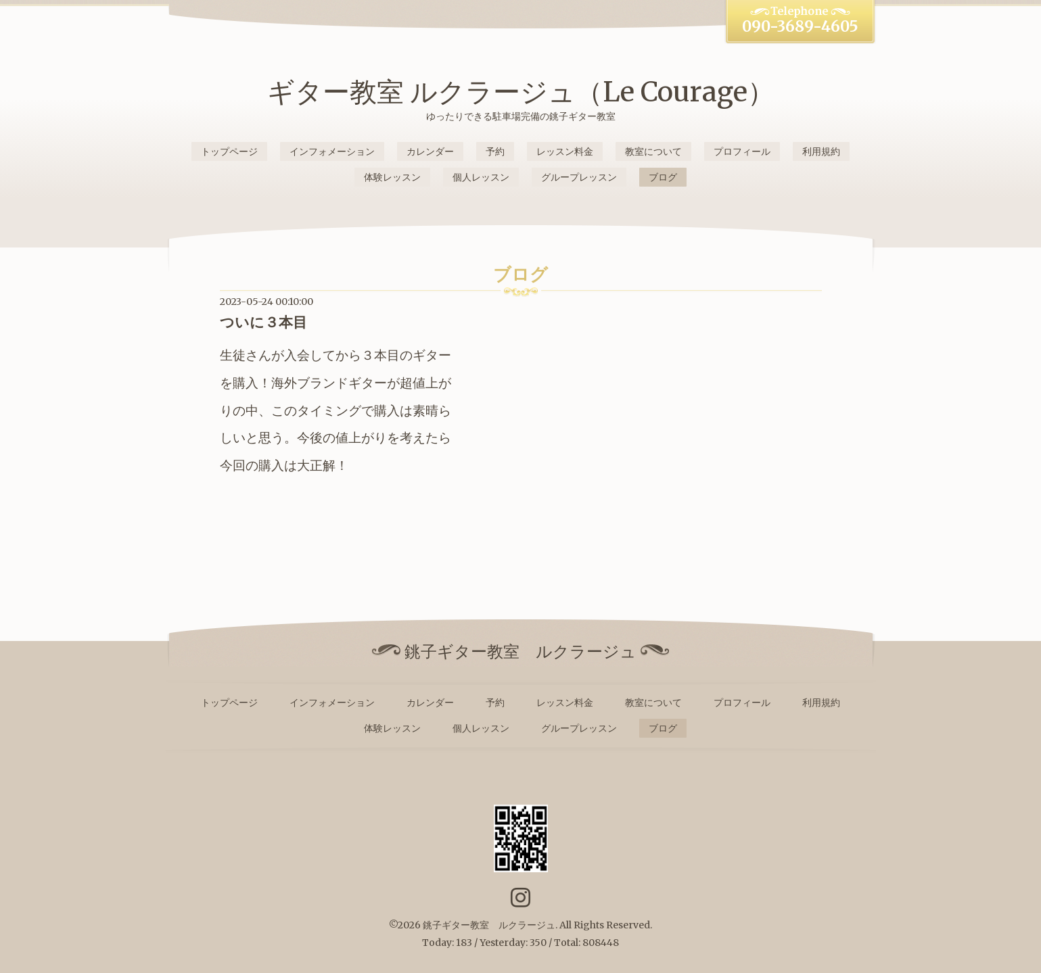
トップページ (229, 151)
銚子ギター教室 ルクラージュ (489, 925)
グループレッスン (579, 177)
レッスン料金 (564, 151)
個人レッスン (481, 177)
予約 (495, 151)
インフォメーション (332, 151)
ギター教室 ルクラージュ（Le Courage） (520, 92)
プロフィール (742, 151)
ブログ (663, 177)
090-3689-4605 (800, 26)
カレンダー (430, 151)
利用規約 (821, 151)
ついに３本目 (263, 322)
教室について (653, 151)
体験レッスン (392, 177)
